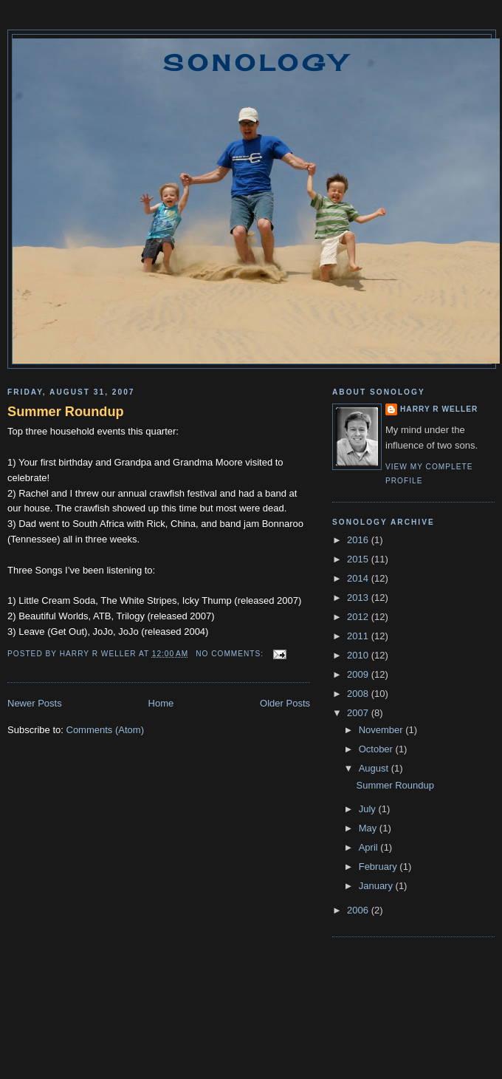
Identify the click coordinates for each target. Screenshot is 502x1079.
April (370, 847)
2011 (359, 635)
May (369, 828)
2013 (359, 597)
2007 (359, 712)
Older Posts (285, 703)
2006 (359, 910)
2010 (359, 655)
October (377, 749)
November (382, 729)
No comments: (231, 654)
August (375, 768)
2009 (359, 674)
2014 (359, 578)
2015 (359, 559)
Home (161, 703)
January (377, 885)
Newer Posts (34, 703)
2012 (359, 616)
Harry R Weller (439, 409)
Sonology (256, 63)
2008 (359, 693)
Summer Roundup (65, 411)
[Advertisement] (251, 1020)
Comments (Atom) (105, 729)
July (369, 808)
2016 (359, 539)
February (379, 866)
